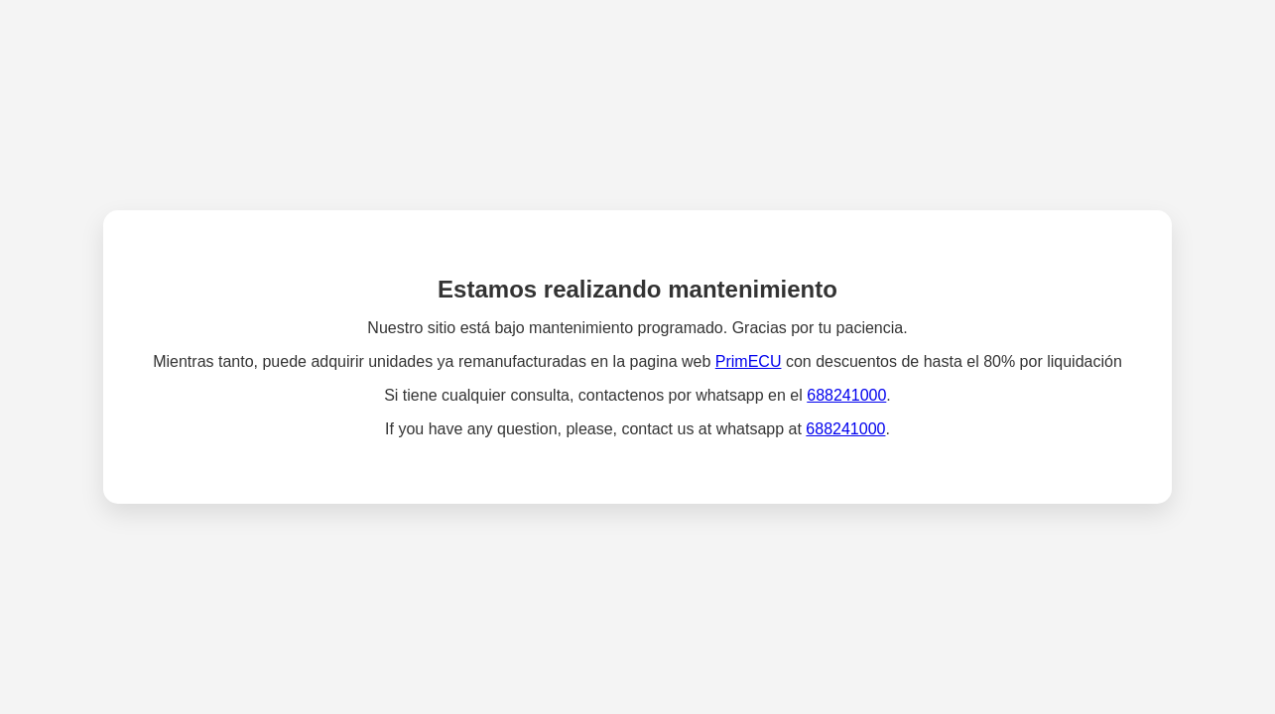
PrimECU (748, 361)
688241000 (846, 395)
